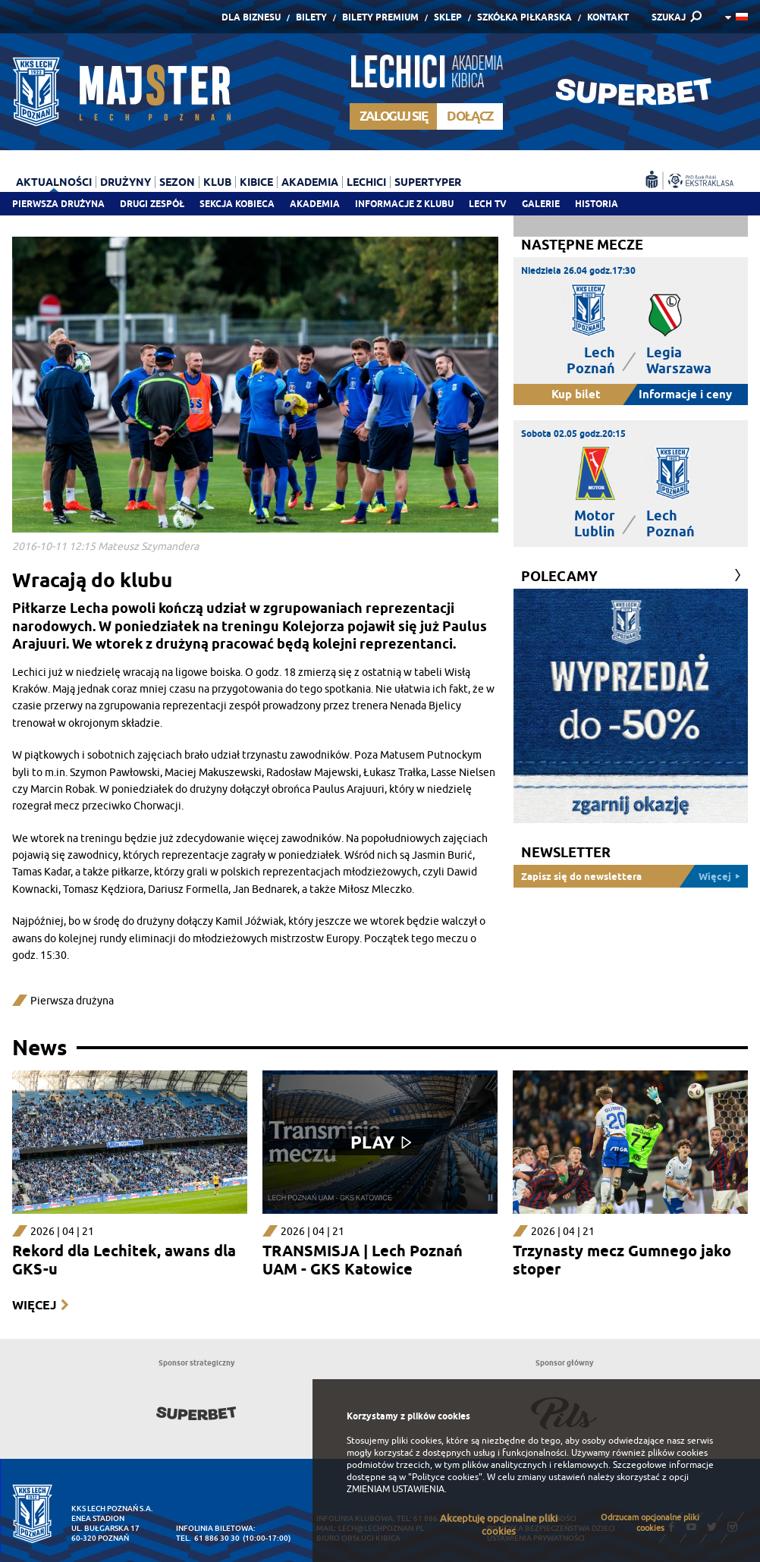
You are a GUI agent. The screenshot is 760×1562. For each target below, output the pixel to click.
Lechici (366, 182)
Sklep (448, 17)
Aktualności (54, 182)
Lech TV (488, 203)
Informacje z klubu (404, 203)
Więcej (34, 1305)
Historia (596, 203)
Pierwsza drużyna (58, 203)
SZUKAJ (669, 17)
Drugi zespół (152, 203)
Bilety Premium (380, 17)
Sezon (177, 182)
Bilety (311, 17)
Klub (217, 182)
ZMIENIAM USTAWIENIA (395, 1489)
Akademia (315, 203)
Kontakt (608, 17)
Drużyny (125, 182)
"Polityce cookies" (445, 1477)
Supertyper (427, 182)
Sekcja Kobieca (237, 203)
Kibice (256, 182)
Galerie (541, 203)
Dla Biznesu (251, 17)
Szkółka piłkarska (524, 17)
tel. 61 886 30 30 (208, 1538)
